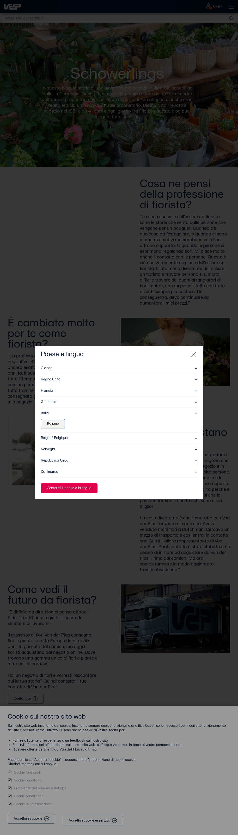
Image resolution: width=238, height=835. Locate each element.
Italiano (53, 419)
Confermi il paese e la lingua (69, 483)
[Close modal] (193, 349)
